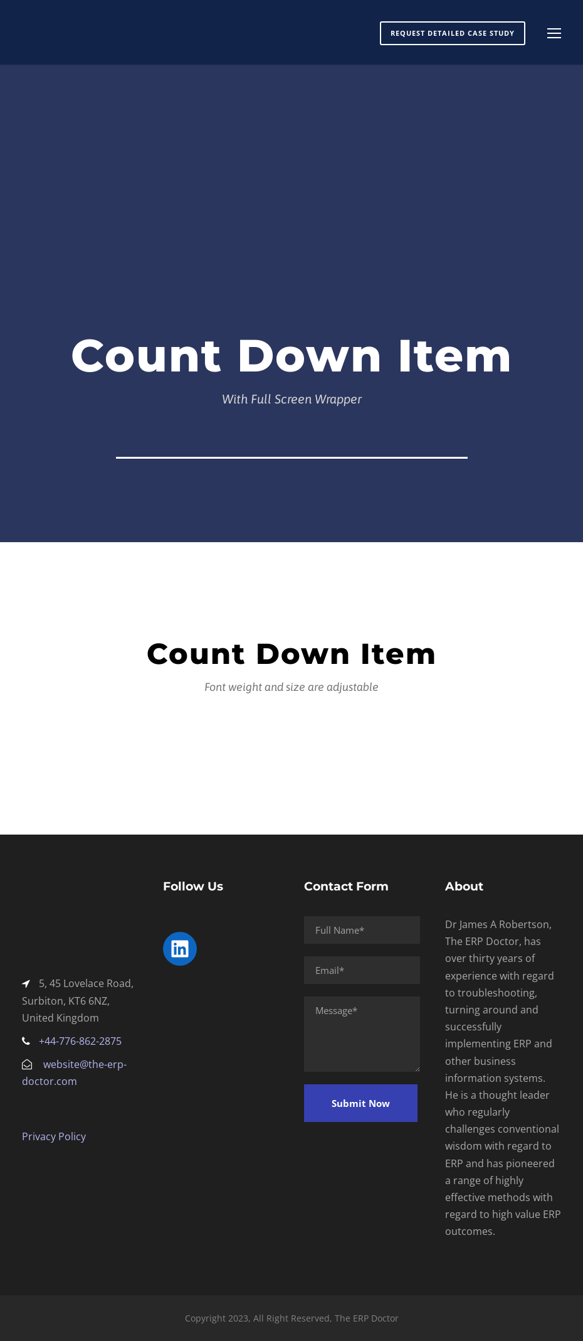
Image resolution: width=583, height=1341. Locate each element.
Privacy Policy (54, 1136)
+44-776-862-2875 (80, 1041)
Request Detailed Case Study (453, 33)
